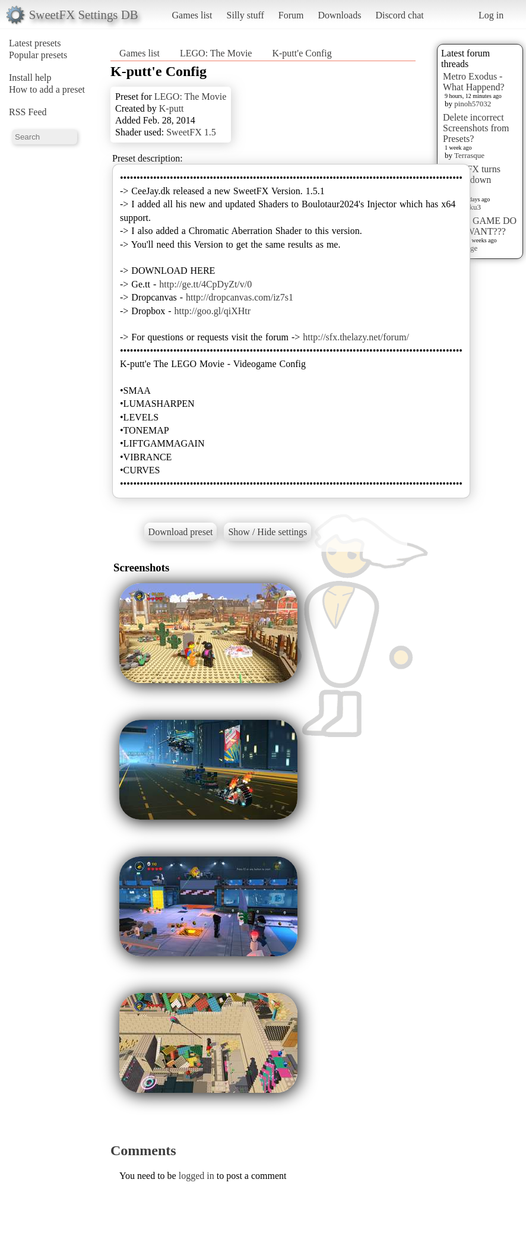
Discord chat (399, 15)
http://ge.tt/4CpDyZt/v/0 (205, 284)
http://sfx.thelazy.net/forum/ (355, 337)
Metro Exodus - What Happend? (474, 81)
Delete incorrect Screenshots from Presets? (476, 128)
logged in (196, 1176)
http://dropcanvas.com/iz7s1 (239, 297)
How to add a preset (47, 89)
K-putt (171, 108)
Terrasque (469, 155)
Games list (192, 15)
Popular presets (38, 55)
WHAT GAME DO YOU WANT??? (480, 226)
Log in (491, 15)
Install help (30, 77)
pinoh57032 (472, 103)
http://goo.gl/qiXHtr (213, 311)
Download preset (180, 532)
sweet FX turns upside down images (471, 179)
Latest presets (35, 43)
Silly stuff (245, 15)
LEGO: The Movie (216, 53)
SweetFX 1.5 (191, 132)
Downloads (339, 15)
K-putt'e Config (301, 53)
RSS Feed (28, 112)
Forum (291, 15)
